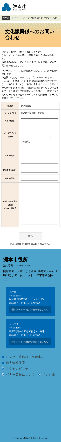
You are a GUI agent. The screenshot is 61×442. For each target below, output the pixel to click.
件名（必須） (10, 178)
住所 (10, 155)
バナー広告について (20, 374)
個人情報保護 (15, 362)
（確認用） (26, 141)
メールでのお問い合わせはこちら (32, 309)
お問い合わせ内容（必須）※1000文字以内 (10, 204)
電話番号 (10, 170)
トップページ (18, 18)
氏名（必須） (10, 121)
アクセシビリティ (19, 368)
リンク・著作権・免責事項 (25, 357)
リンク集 (48, 374)
